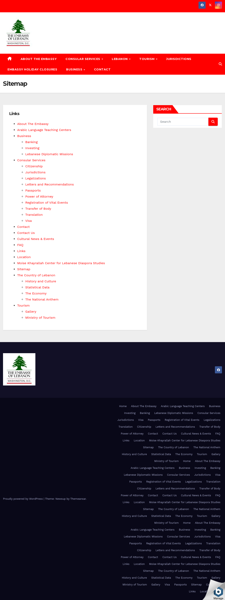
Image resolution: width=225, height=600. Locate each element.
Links (21, 251)
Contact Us (26, 233)
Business (74, 69)
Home (123, 406)
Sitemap (23, 269)
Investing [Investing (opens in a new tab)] (32, 148)
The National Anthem (41, 299)
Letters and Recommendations (49, 184)
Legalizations (35, 178)
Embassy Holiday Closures (32, 69)
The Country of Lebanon (36, 275)
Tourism (147, 59)
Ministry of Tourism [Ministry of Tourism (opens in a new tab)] (40, 317)
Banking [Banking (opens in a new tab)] (31, 142)
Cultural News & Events (35, 239)
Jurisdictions (178, 59)
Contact (102, 69)
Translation (34, 215)
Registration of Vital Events (46, 202)
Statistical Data (37, 287)
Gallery (30, 311)
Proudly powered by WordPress (23, 498)
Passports (33, 190)
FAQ (20, 245)
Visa (28, 221)
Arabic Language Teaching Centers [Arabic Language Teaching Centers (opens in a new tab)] (44, 130)
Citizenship (34, 166)
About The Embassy (39, 59)
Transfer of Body (38, 208)
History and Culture (40, 281)
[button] (220, 64)
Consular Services (83, 59)
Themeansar (78, 498)
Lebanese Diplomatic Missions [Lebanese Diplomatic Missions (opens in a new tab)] (49, 154)
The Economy (35, 293)
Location (24, 257)
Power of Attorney (39, 196)
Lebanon (120, 59)
